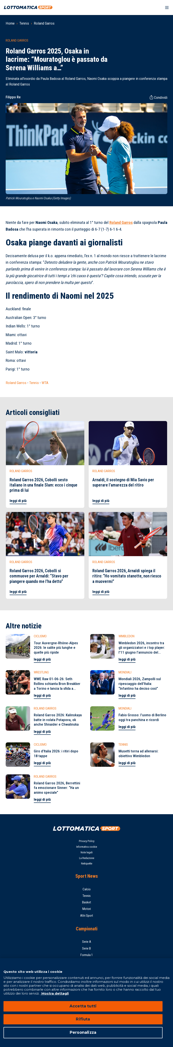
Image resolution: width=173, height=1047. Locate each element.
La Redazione (86, 858)
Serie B (86, 948)
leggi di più (18, 500)
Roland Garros (44, 23)
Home (10, 23)
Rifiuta (83, 1019)
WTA (45, 383)
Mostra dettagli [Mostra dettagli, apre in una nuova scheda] (55, 993)
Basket (86, 902)
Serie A (86, 942)
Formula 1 (86, 955)
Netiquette (86, 863)
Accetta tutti (83, 1006)
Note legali (87, 852)
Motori (86, 909)
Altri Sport (86, 916)
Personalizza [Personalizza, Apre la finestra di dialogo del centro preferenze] (83, 1032)
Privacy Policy (86, 841)
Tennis (24, 23)
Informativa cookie (86, 846)
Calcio (87, 889)
